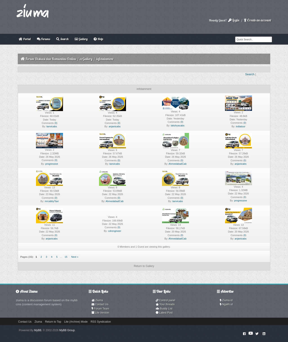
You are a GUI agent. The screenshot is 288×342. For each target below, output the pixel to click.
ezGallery (86, 59)
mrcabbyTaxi (52, 201)
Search (62, 39)
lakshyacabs (177, 125)
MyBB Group (67, 330)
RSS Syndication (101, 321)
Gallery (81, 39)
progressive (51, 163)
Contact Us (100, 304)
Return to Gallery (144, 266)
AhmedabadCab (178, 163)
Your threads (165, 304)
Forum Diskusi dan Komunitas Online (50, 59)
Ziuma (97, 300)
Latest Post (164, 312)
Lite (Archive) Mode (76, 321)
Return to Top (53, 321)
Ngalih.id (226, 304)
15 (66, 256)
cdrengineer (114, 231)
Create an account (257, 20)
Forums (43, 39)
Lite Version (100, 312)
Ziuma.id (226, 300)
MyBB (37, 330)
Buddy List (164, 308)
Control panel (165, 300)
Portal (25, 39)
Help (98, 39)
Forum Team (100, 308)
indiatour (240, 126)
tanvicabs (51, 126)
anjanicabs (115, 126)
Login (233, 20)
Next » (74, 256)
